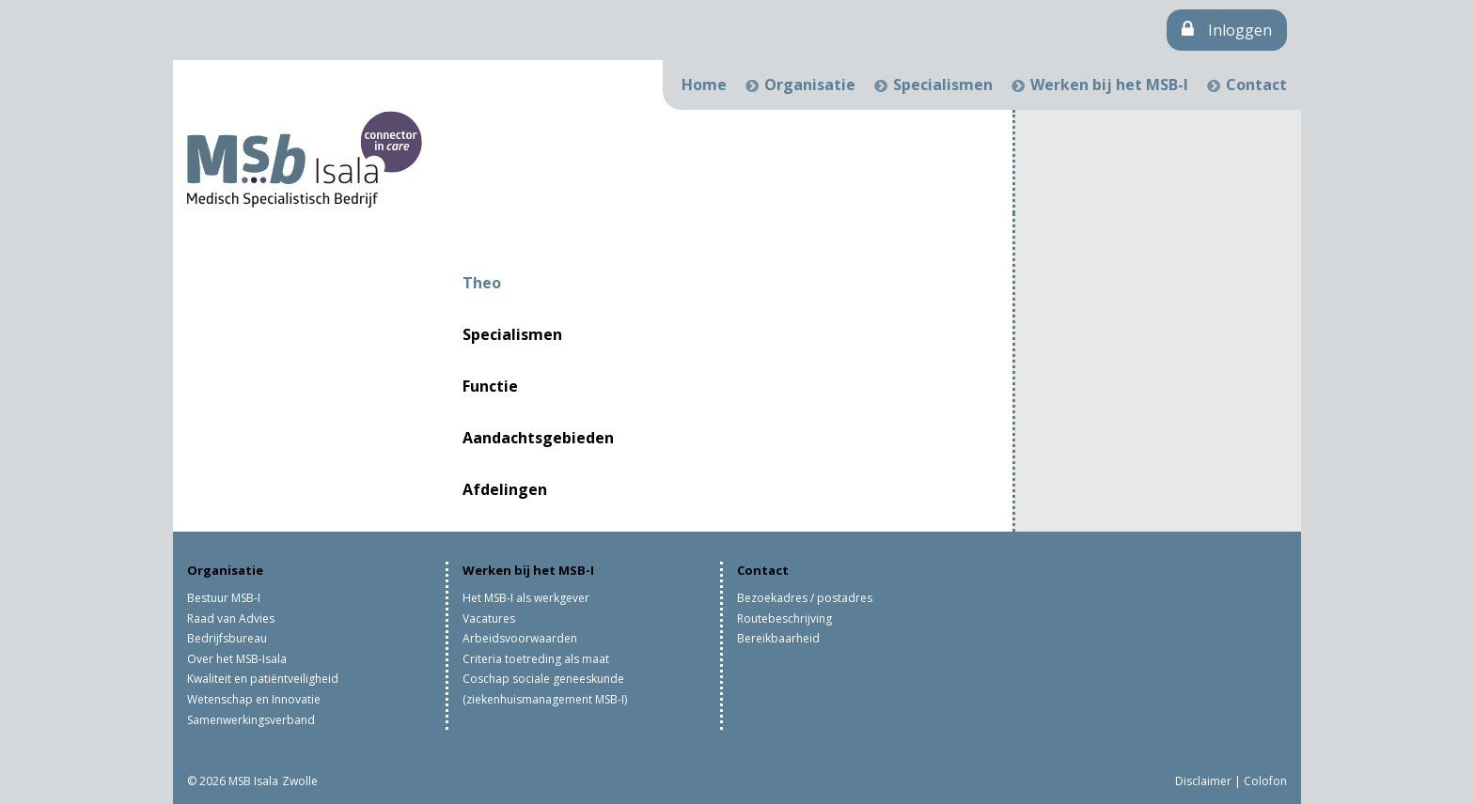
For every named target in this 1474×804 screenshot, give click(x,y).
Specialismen (943, 84)
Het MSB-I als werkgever (526, 598)
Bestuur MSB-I (223, 598)
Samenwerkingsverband (251, 720)
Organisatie (809, 84)
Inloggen (1227, 30)
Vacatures (489, 618)
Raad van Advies (230, 618)
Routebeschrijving (784, 618)
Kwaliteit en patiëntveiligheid (262, 679)
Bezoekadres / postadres (804, 598)
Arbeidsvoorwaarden (520, 638)
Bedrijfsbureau (227, 638)
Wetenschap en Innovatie (254, 699)
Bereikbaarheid (778, 638)
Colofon (1265, 781)
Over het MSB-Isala (237, 659)
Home (704, 84)
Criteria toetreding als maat (536, 659)
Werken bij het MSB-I (1109, 84)
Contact (1256, 84)
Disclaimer (1203, 781)
